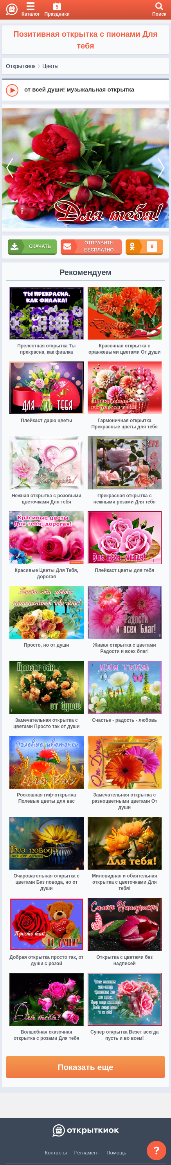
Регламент (86, 1153)
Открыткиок (21, 66)
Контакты (56, 1153)
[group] (85, 90)
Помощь (116, 1153)
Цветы (50, 66)
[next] (161, 168)
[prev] (10, 168)
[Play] (12, 90)
